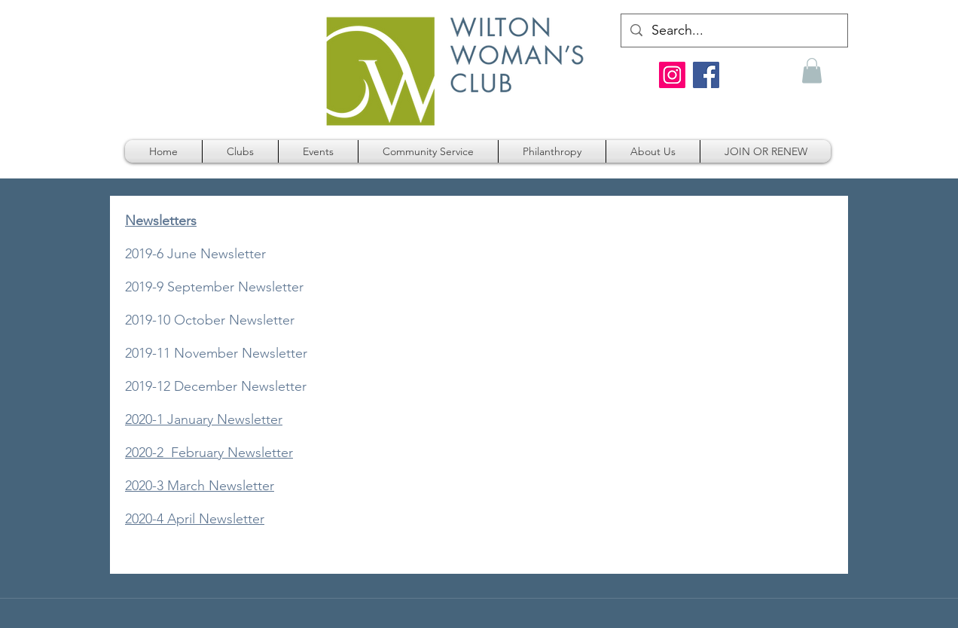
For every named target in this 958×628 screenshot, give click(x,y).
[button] (811, 70)
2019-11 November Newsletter (216, 353)
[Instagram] (672, 75)
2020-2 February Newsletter (209, 452)
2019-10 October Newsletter (209, 320)
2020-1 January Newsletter (203, 419)
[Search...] (733, 30)
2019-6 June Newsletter (195, 253)
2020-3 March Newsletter (199, 485)
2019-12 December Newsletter (216, 386)
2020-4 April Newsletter (194, 519)
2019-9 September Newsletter (214, 287)
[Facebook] (706, 75)
